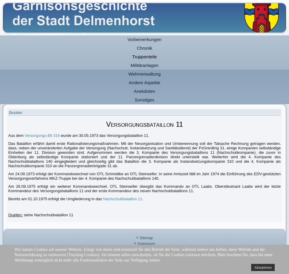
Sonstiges (144, 99)
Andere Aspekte (144, 82)
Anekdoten (144, 91)
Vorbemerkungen (144, 39)
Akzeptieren (263, 267)
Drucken (15, 113)
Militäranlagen (144, 65)
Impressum (146, 244)
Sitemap (146, 238)
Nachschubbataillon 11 (122, 199)
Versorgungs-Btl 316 (42, 135)
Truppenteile (144, 56)
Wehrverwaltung (144, 73)
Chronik (144, 48)
